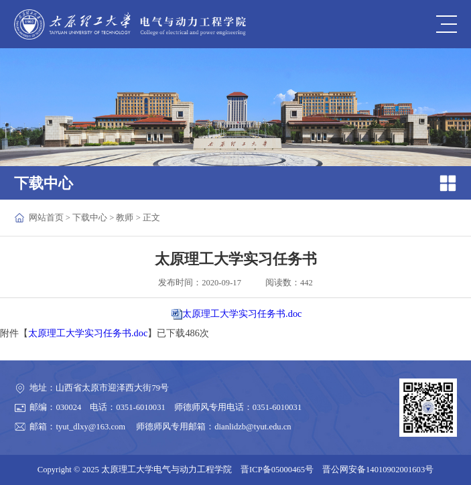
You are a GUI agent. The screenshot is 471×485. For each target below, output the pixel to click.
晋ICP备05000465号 (277, 469)
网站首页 (46, 217)
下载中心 (89, 217)
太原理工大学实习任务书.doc (241, 313)
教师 (124, 217)
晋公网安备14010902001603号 (377, 469)
